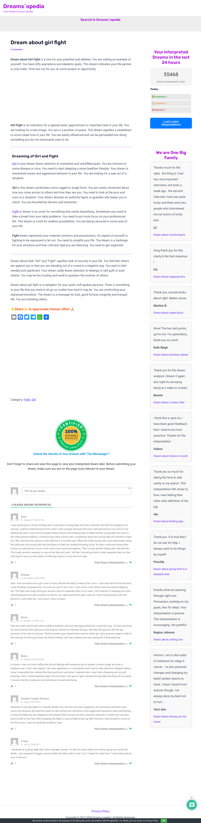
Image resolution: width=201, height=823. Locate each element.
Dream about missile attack (169, 234)
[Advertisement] (71, 98)
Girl (14, 163)
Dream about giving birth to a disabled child (170, 572)
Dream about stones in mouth (171, 456)
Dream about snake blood (168, 312)
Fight (15, 211)
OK (164, 821)
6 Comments (17, 49)
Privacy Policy (101, 811)
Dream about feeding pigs (168, 521)
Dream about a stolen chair (169, 402)
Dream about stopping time (169, 276)
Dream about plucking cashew (171, 354)
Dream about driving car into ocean (170, 719)
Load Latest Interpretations (171, 123)
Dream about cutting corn (168, 639)
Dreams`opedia (23, 6)
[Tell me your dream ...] (77, 491)
